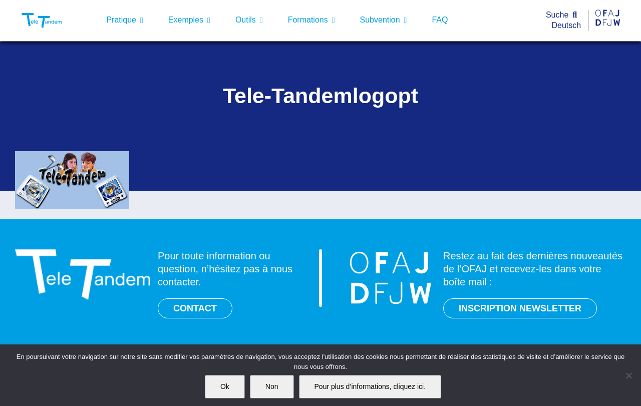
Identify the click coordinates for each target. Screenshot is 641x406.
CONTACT (195, 308)
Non (271, 386)
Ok (224, 386)
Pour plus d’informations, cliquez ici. (370, 386)
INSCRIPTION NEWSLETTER (520, 308)
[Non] (628, 375)
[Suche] (563, 15)
